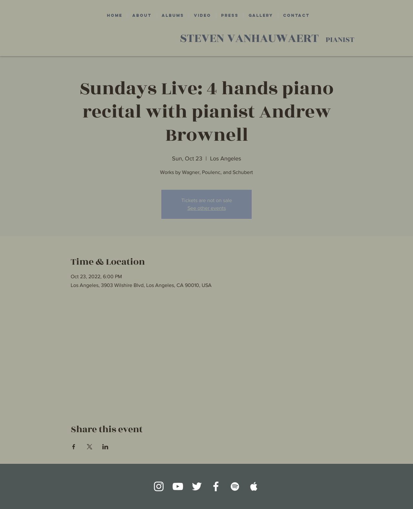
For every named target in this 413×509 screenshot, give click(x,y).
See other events (206, 208)
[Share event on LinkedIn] (105, 446)
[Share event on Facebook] (74, 446)
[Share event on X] (89, 446)
